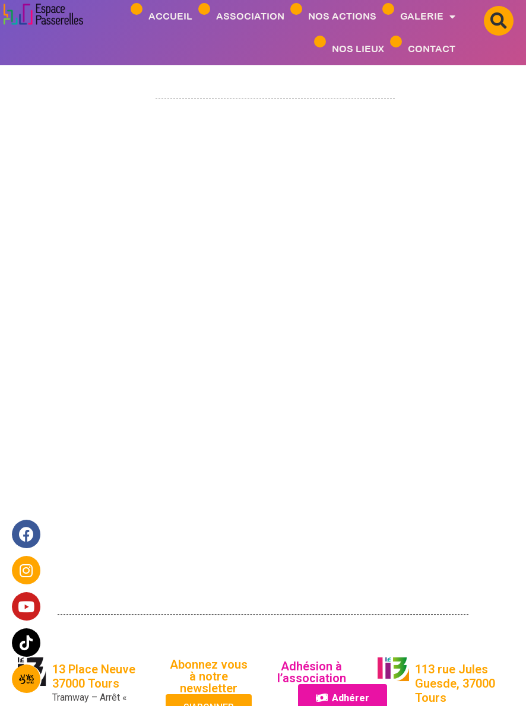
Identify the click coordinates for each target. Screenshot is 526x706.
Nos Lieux (358, 48)
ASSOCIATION (250, 16)
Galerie (427, 16)
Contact (431, 48)
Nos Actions (342, 16)
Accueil (170, 16)
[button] (499, 21)
